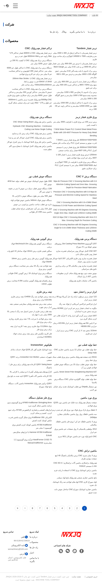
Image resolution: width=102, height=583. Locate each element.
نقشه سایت (76, 577)
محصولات (34, 542)
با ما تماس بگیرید (77, 32)
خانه (95, 15)
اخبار (32, 553)
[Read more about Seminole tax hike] (25, 508)
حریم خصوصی (91, 577)
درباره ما (92, 32)
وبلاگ (64, 32)
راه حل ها (54, 32)
